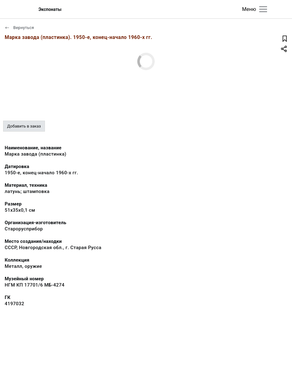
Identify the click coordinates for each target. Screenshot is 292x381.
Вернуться (19, 27)
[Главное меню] (263, 9)
